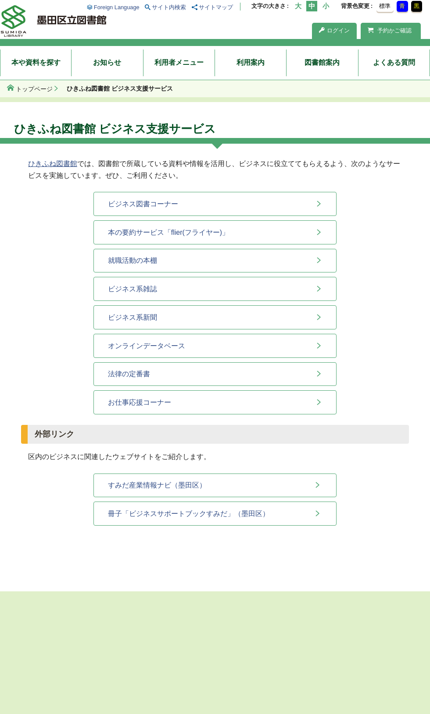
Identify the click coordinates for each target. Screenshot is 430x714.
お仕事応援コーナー (139, 402)
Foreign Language (117, 7)
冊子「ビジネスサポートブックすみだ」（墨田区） (188, 513)
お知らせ (107, 62)
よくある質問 (394, 62)
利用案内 (250, 62)
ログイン (334, 30)
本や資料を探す (36, 62)
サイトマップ (216, 7)
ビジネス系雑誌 (132, 289)
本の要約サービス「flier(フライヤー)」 (168, 232)
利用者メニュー (179, 62)
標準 (385, 6)
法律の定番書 (129, 374)
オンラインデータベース (146, 346)
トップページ (34, 88)
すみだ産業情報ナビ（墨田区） (157, 485)
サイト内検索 (169, 7)
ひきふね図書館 (52, 163)
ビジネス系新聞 (132, 317)
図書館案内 (322, 62)
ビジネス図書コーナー (143, 204)
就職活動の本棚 (132, 260)
